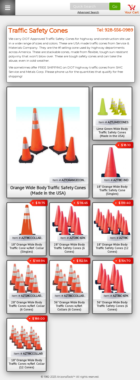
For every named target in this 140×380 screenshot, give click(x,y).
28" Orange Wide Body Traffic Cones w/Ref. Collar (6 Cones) (27, 305)
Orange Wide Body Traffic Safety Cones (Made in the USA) (48, 190)
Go (114, 6)
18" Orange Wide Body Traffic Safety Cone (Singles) (112, 190)
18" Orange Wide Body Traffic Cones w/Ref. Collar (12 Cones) (27, 363)
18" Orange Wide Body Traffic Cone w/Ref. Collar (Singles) (26, 248)
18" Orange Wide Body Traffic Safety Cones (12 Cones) (112, 248)
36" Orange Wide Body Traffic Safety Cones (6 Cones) (112, 305)
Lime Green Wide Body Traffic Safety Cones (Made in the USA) (112, 132)
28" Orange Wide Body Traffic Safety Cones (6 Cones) (69, 248)
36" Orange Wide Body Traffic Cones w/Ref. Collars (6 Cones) (69, 305)
